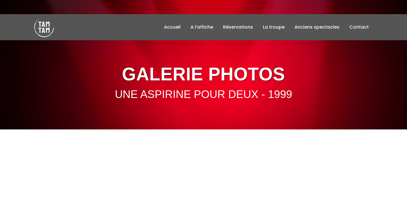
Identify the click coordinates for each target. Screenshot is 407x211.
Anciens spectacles (317, 27)
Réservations (238, 27)
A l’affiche (201, 27)
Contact (359, 27)
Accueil (172, 27)
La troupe (274, 27)
